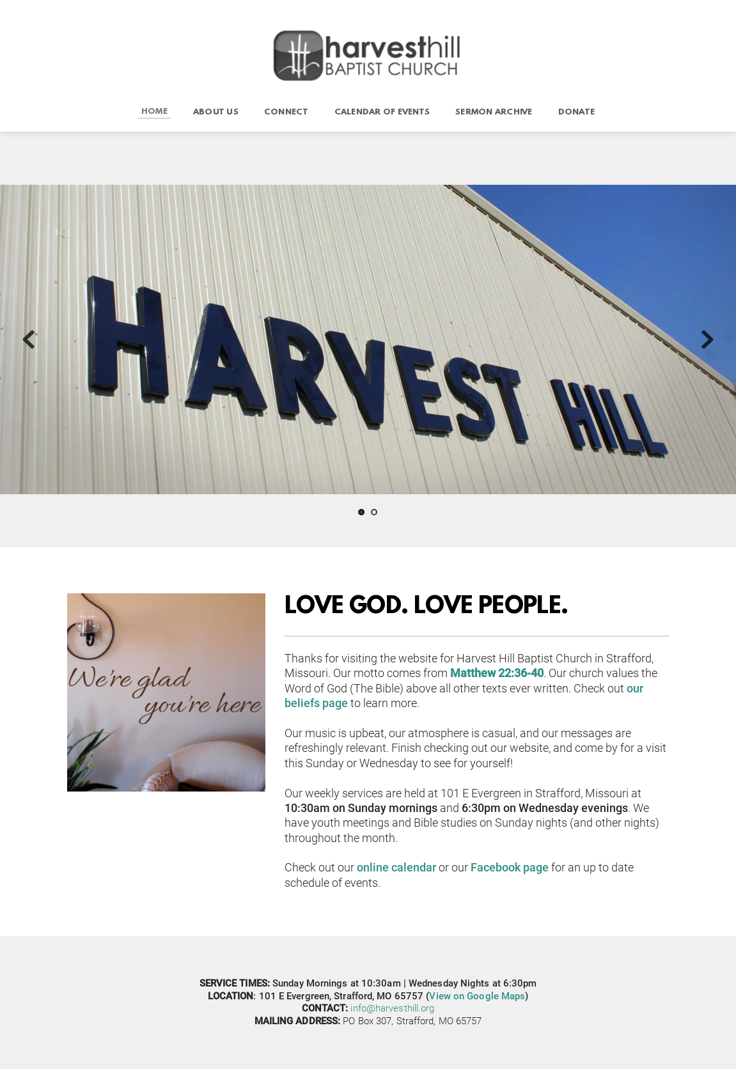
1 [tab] (361, 512)
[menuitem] (154, 112)
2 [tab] (374, 512)
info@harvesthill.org (392, 1008)
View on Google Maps (477, 996)
